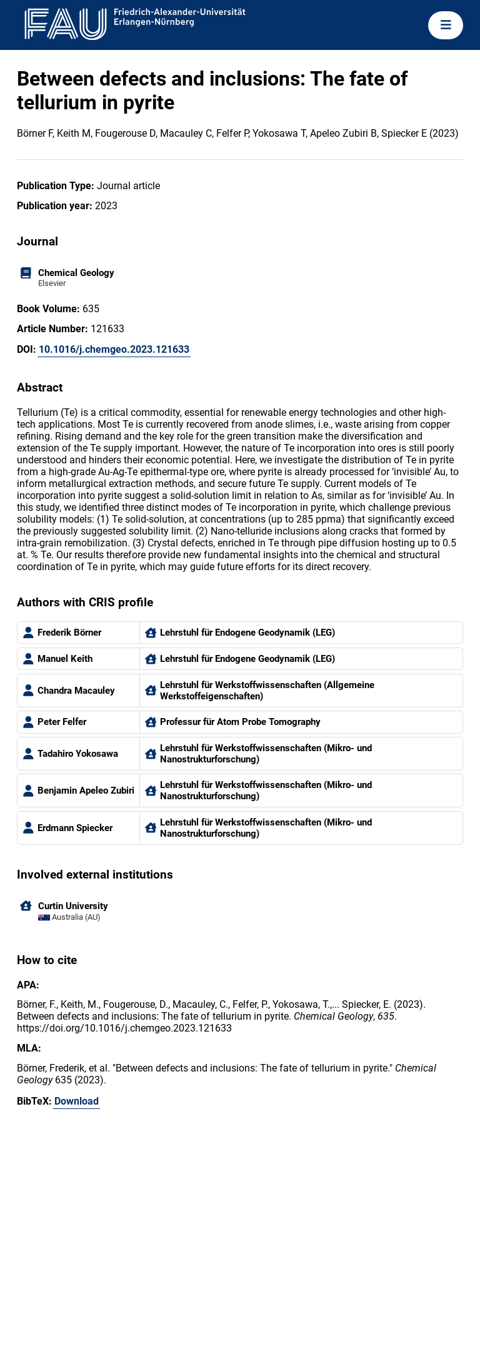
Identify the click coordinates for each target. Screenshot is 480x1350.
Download (76, 1101)
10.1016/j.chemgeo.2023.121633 (114, 349)
